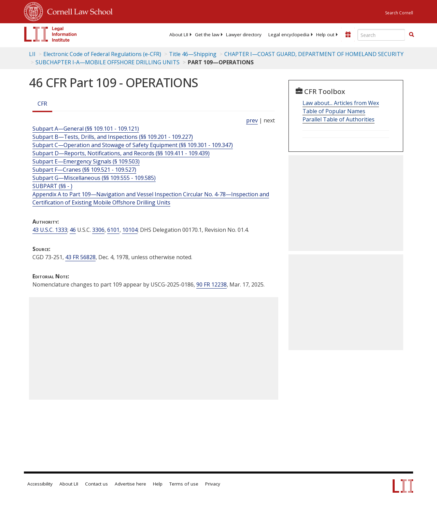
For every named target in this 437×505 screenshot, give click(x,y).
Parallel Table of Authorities (338, 119)
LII (32, 54)
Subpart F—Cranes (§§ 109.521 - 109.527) (84, 169)
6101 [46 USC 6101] (113, 230)
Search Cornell (399, 13)
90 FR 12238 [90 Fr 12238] (211, 284)
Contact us (96, 484)
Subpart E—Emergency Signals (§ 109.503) (86, 161)
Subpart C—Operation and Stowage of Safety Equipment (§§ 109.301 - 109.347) (132, 145)
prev (252, 120)
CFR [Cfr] (42, 103)
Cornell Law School (78, 10)
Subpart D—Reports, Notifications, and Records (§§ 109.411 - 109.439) (121, 153)
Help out (325, 34)
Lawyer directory (244, 34)
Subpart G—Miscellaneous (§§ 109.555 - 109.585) (94, 178)
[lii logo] (50, 34)
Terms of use (183, 484)
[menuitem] (179, 34)
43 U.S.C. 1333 (49, 230)
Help (158, 484)
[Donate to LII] (348, 34)
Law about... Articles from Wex (340, 103)
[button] (411, 34)
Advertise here (130, 484)
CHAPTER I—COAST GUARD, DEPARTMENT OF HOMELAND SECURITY (314, 54)
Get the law (207, 34)
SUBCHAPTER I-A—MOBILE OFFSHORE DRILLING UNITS (108, 62)
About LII (178, 34)
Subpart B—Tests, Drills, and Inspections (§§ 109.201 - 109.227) (112, 137)
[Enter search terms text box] (381, 35)
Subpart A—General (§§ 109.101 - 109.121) (85, 128)
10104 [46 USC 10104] (130, 230)
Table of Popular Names (333, 111)
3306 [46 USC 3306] (98, 230)
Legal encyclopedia (288, 34)
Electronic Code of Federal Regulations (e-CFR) (102, 54)
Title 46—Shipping (192, 54)
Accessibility (40, 484)
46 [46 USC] (73, 230)
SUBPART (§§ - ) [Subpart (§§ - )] (52, 186)
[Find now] (411, 34)
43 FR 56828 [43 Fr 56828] (80, 257)
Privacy (212, 484)
